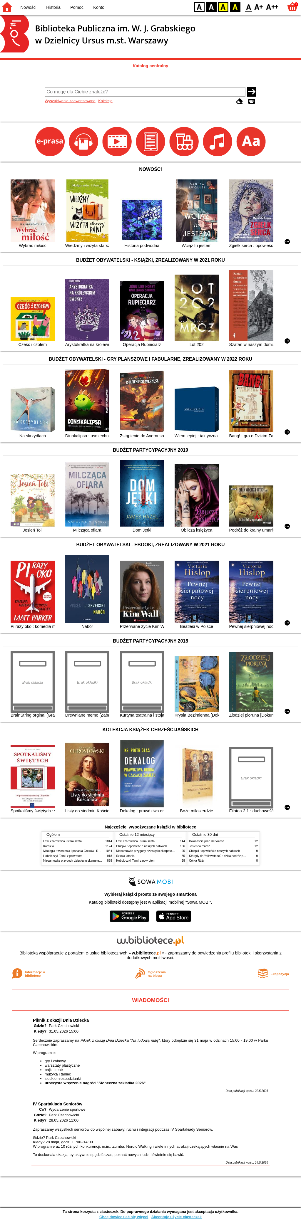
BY (235, 6)
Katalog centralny (150, 65)
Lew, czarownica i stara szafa (62, 841)
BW (211, 6)
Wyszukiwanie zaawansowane (70, 101)
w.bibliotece (146, 953)
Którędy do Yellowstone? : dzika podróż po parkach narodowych (231, 856)
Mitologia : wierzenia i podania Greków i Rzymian (75, 851)
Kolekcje (105, 101)
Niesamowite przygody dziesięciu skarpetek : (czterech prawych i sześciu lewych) (96, 860)
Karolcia (48, 846)
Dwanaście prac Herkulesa (206, 841)
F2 (272, 6)
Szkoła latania (125, 856)
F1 (259, 6)
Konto (98, 7)
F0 (248, 6)
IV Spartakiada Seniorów (57, 1104)
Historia (53, 7)
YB (223, 6)
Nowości (28, 7)
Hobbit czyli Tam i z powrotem (62, 856)
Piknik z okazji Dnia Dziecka (61, 1020)
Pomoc (76, 7)
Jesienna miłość (199, 846)
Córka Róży (197, 860)
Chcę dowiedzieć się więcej (123, 1217)
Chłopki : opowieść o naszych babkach (141, 846)
